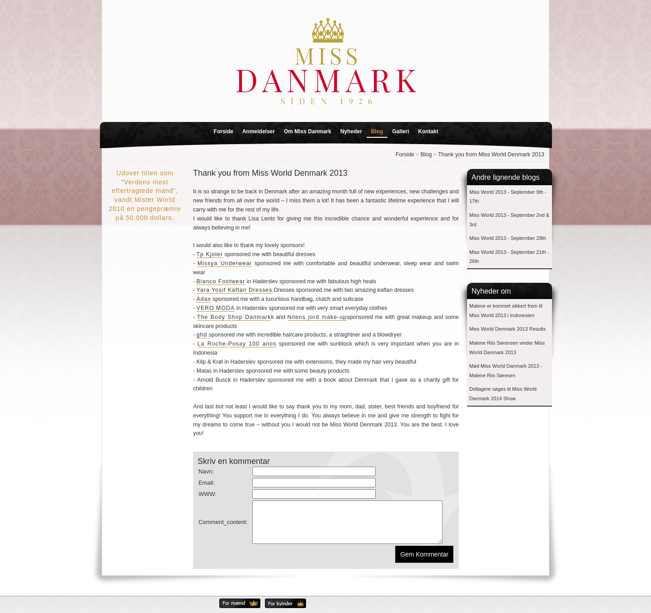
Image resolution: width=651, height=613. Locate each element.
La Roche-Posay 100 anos (237, 344)
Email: (206, 482)
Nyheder (351, 131)
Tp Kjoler (210, 254)
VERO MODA (216, 308)
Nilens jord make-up (317, 317)
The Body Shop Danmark (234, 317)
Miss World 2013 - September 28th (507, 238)
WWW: (207, 494)
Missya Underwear (225, 263)
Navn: (206, 471)
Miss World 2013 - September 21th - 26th (509, 256)
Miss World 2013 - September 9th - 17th (507, 196)
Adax (204, 299)
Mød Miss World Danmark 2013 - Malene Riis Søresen (505, 370)
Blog (377, 131)
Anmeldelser (258, 131)
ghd (202, 335)
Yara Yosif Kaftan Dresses (235, 290)
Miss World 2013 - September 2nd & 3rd (509, 219)
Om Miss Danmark (307, 131)
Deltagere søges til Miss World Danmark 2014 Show (503, 393)
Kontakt (428, 131)
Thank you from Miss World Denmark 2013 (491, 154)
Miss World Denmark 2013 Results (507, 329)
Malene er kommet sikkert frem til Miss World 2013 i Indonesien (505, 310)
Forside (223, 131)
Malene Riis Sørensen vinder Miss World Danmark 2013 (507, 347)
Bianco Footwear (221, 281)
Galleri (400, 131)
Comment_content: (223, 526)
